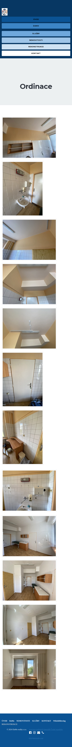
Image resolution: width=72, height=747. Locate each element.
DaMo (11, 721)
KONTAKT (36, 53)
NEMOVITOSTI (36, 40)
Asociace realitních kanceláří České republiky (46, 729)
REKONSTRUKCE (36, 47)
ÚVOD (36, 19)
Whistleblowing (59, 721)
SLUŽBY (36, 33)
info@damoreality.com (36, 738)
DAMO (36, 26)
